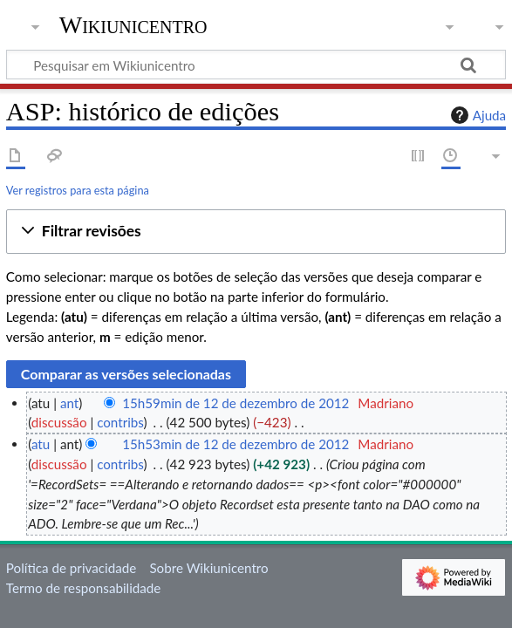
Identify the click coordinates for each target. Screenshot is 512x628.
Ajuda (476, 115)
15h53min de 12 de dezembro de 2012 (235, 444)
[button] (256, 231)
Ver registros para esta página (77, 190)
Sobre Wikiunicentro (208, 568)
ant (69, 403)
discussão (59, 422)
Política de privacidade (71, 568)
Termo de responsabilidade (83, 588)
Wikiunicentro (133, 25)
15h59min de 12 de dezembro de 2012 (235, 403)
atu (40, 444)
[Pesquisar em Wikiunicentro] (256, 64)
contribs (120, 422)
